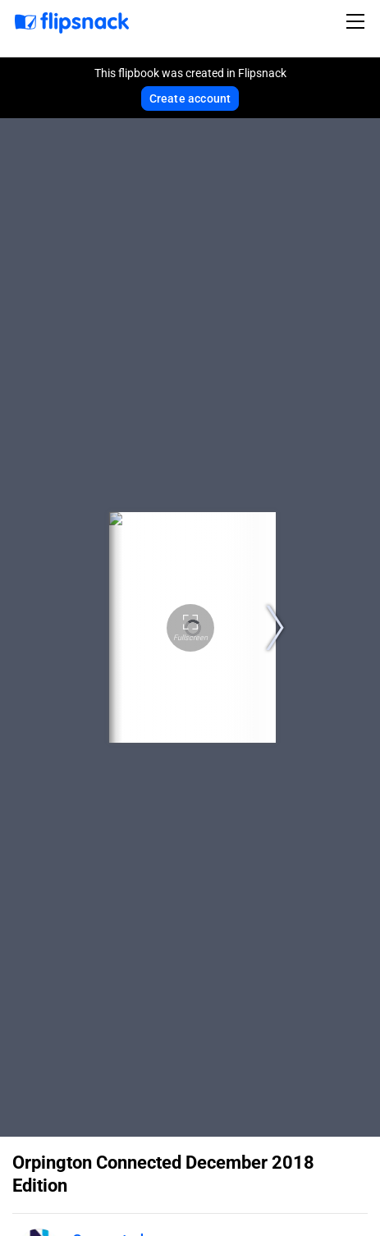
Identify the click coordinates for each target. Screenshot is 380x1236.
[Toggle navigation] (358, 21)
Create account (190, 98)
